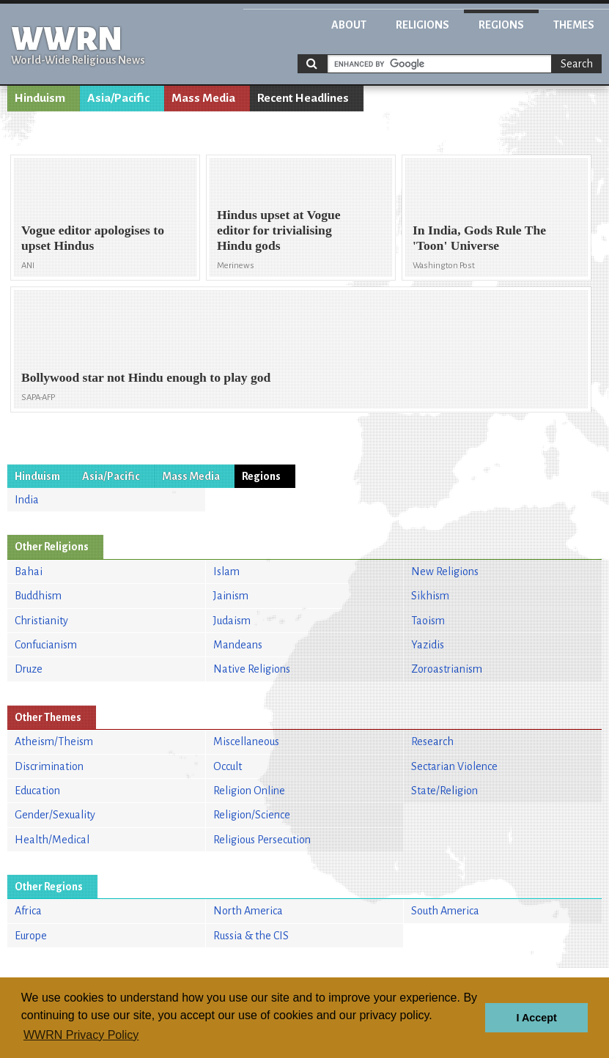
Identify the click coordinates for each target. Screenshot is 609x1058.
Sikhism (430, 596)
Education (37, 790)
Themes (573, 25)
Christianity (41, 620)
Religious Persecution (262, 840)
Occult (227, 766)
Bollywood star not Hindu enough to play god (145, 377)
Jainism (230, 596)
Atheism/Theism (54, 741)
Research (432, 741)
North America (248, 911)
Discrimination (49, 766)
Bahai (29, 571)
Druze (29, 669)
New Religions (445, 571)
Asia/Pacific (118, 98)
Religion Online (249, 790)
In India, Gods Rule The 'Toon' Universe (479, 238)
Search (577, 64)
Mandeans (237, 645)
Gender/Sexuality (55, 815)
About (348, 25)
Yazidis (427, 645)
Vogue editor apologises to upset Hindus (92, 238)
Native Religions (251, 669)
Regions (501, 25)
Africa (28, 911)
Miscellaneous (246, 741)
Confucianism (46, 645)
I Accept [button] (536, 1018)
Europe (31, 936)
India (27, 500)
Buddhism (38, 596)
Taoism (428, 620)
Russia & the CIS (251, 936)
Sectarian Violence (454, 766)
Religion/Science (251, 815)
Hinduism (40, 98)
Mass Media (203, 98)
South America (445, 911)
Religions (422, 25)
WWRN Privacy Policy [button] (81, 1035)
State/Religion (444, 790)
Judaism (232, 620)
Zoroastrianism (446, 669)
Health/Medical (52, 840)
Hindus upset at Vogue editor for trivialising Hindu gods (279, 230)
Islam (226, 571)
